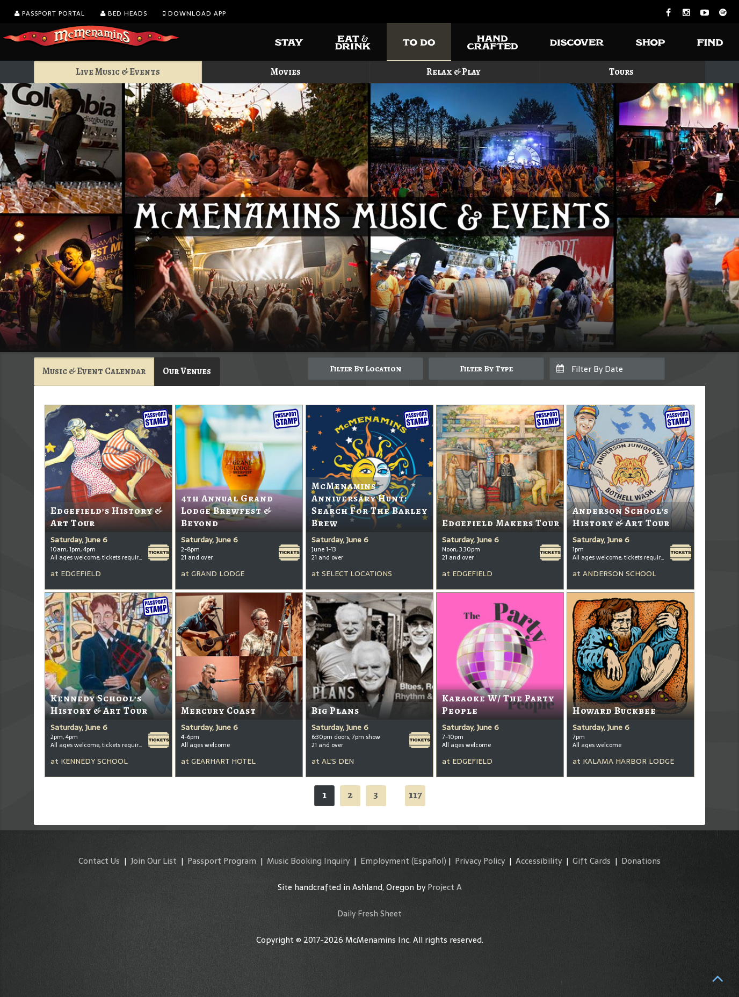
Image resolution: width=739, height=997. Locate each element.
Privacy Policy (480, 860)
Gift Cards (592, 860)
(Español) (428, 860)
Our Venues (187, 371)
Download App (194, 13)
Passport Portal (50, 13)
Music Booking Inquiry (308, 860)
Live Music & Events (118, 72)
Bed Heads (123, 13)
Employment (384, 860)
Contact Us (99, 860)
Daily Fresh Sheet (369, 913)
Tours (621, 72)
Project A (445, 887)
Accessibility (539, 860)
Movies (286, 72)
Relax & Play (453, 72)
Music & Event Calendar (94, 371)
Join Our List (154, 860)
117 (415, 794)
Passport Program (221, 860)
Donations (641, 860)
